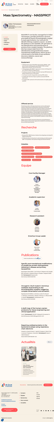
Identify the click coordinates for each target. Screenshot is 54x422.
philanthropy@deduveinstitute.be (8, 401)
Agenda (38, 396)
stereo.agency (50, 417)
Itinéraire (3, 404)
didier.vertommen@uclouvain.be (33, 23)
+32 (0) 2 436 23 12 (30, 25)
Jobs (37, 392)
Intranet (38, 398)
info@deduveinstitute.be (6, 399)
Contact (38, 394)
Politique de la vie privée (6, 417)
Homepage (3, 405)
